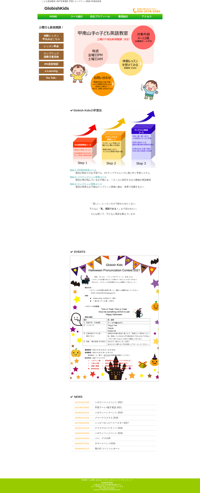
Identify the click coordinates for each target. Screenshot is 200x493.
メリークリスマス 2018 (106, 418)
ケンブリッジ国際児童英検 (51, 55)
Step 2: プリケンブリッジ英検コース (88, 177)
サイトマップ (126, 480)
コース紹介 (76, 16)
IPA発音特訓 (51, 64)
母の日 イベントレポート (107, 448)
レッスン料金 (51, 46)
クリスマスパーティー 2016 (109, 428)
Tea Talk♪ (51, 77)
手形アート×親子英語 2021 (108, 407)
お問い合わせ (96, 480)
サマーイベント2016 (105, 443)
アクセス (147, 16)
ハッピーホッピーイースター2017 (112, 423)
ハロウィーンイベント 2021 (109, 402)
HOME (53, 16)
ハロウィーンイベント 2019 (109, 412)
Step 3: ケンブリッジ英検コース (86, 184)
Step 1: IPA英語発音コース (83, 170)
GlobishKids (56, 8)
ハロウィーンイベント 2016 (109, 433)
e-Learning (51, 71)
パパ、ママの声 (102, 438)
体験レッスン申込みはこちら (51, 37)
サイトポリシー (111, 480)
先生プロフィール (100, 16)
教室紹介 (123, 16)
